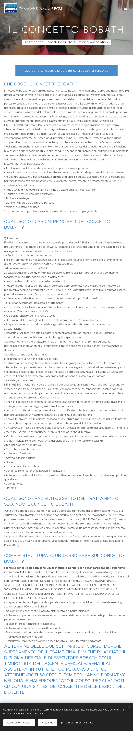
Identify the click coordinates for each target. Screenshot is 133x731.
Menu (125, 8)
